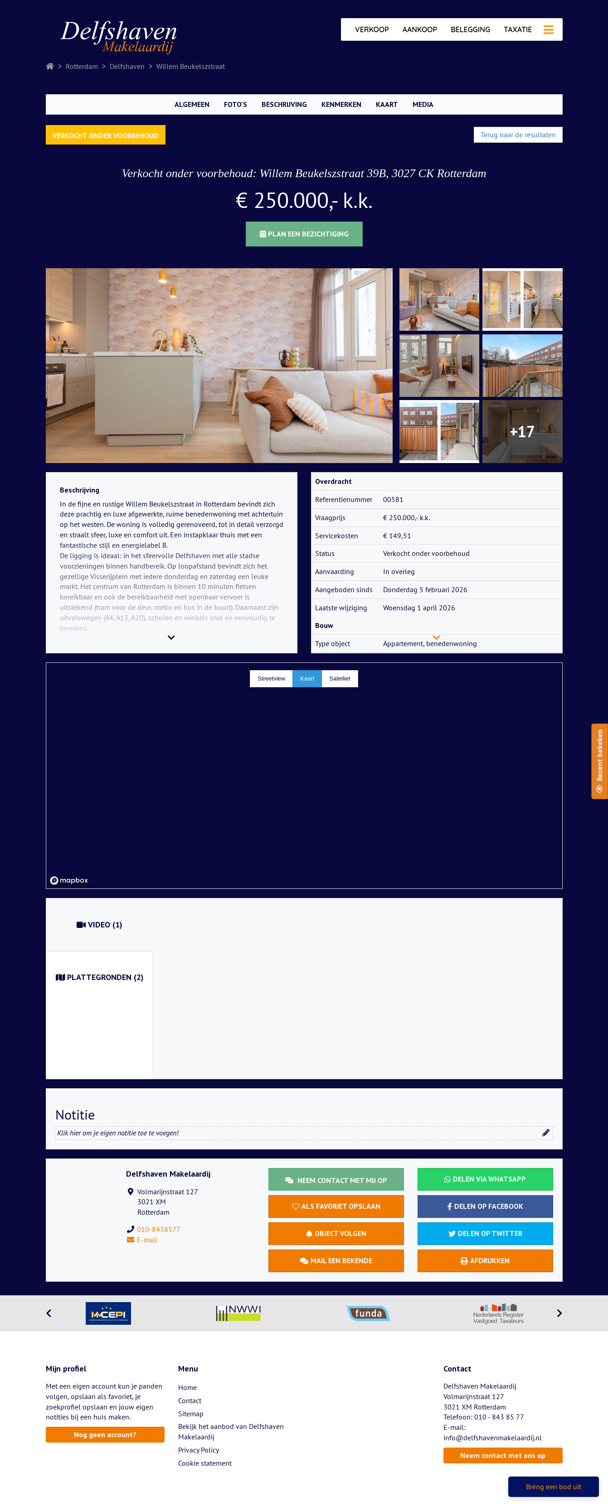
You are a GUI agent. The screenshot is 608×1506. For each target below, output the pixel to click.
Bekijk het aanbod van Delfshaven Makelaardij (231, 1431)
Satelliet (339, 678)
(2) (100, 977)
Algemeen (192, 104)
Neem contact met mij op (336, 1180)
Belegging (470, 29)
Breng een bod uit (553, 1486)
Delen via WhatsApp (485, 1178)
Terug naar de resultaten (518, 134)
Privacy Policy (198, 1449)
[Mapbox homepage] (69, 880)
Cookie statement (205, 1462)
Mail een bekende (336, 1260)
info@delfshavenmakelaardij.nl (492, 1437)
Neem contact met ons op (502, 1455)
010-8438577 (158, 1229)
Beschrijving (284, 104)
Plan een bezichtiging (304, 233)
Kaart (387, 104)
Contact (189, 1400)
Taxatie (518, 29)
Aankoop (420, 29)
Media (423, 104)
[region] (304, 775)
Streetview (271, 678)
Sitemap (191, 1413)
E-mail (141, 1239)
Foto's (235, 104)
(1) (99, 925)
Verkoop (372, 29)
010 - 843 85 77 (499, 1416)
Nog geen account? (105, 1434)
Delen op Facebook (485, 1206)
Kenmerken (341, 104)
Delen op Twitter (485, 1233)
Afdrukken (485, 1260)
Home (187, 1387)
